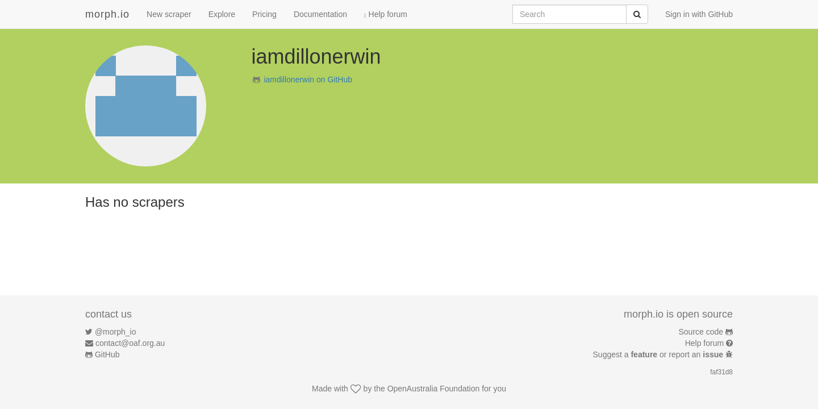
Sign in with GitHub (699, 14)
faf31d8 (721, 372)
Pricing (264, 14)
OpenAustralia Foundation (433, 388)
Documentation (320, 14)
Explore (221, 14)
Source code (701, 331)
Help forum (385, 14)
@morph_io (115, 331)
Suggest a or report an (659, 354)
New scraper (169, 14)
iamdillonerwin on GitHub (308, 79)
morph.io (107, 14)
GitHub (107, 354)
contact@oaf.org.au (130, 343)
